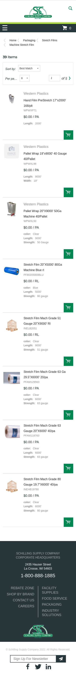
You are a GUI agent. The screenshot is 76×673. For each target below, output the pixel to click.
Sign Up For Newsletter (30, 659)
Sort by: (10, 69)
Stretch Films (49, 40)
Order (68, 135)
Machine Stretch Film (22, 44)
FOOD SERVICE (54, 598)
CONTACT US (23, 600)
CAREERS (26, 606)
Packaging (29, 40)
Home (13, 40)
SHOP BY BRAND (20, 594)
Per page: (11, 78)
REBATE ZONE (22, 588)
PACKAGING (52, 604)
